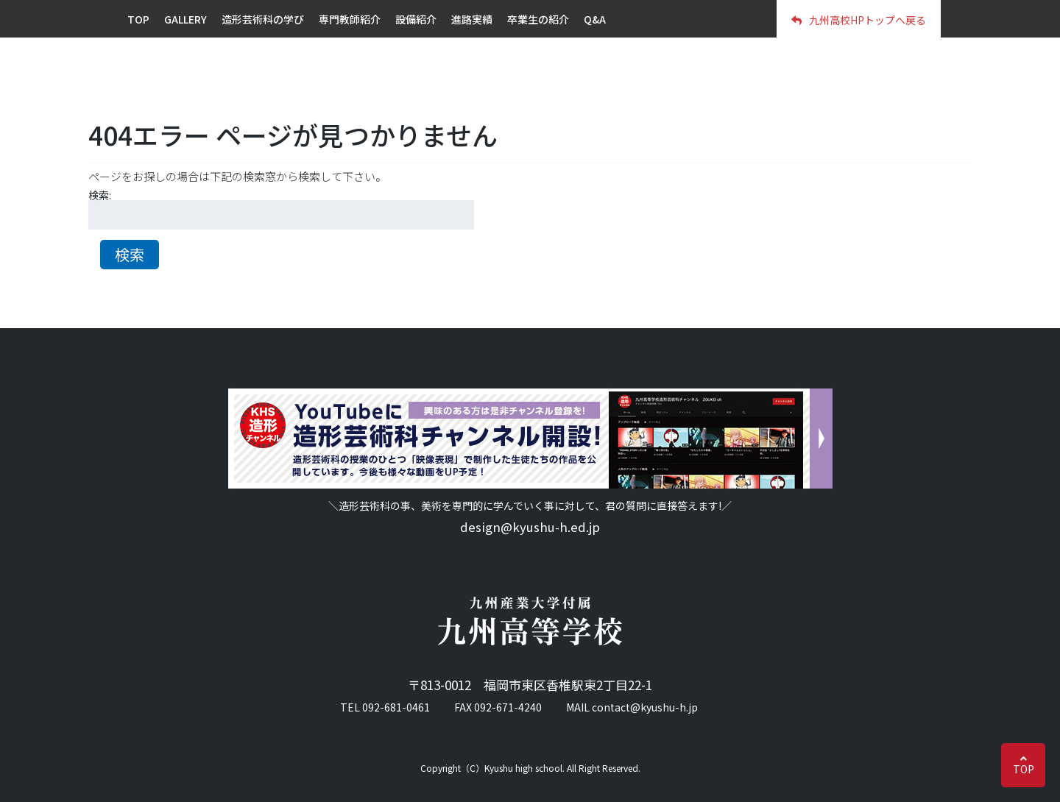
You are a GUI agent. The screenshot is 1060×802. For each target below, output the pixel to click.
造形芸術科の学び (263, 19)
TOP (1023, 769)
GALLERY (185, 19)
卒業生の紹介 (538, 19)
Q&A (595, 19)
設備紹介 (416, 19)
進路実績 (471, 19)
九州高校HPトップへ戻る (858, 20)
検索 (129, 254)
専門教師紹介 (350, 19)
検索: (99, 195)
